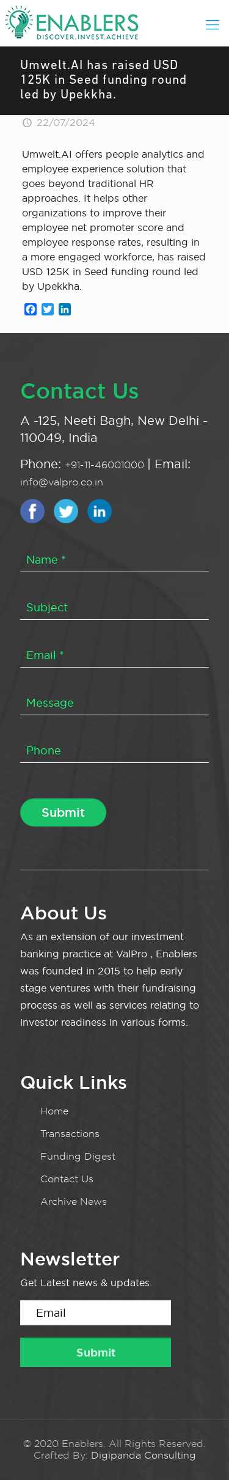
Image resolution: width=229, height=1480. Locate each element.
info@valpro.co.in (61, 482)
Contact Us (66, 1179)
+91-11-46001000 (106, 465)
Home (54, 1111)
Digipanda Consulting (143, 1455)
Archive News (73, 1201)
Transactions (70, 1133)
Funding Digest (77, 1156)
